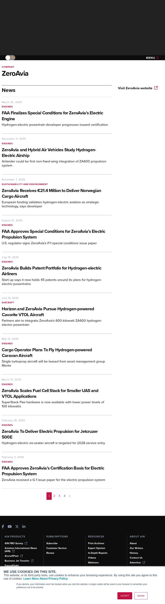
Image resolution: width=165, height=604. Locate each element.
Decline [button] (141, 596)
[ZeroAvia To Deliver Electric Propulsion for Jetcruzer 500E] (55, 434)
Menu (152, 58)
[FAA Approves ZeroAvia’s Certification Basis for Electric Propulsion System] (55, 471)
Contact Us (136, 557)
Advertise (137, 562)
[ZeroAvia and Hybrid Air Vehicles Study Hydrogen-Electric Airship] (55, 153)
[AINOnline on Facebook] (3, 527)
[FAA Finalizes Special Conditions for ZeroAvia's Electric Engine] (55, 116)
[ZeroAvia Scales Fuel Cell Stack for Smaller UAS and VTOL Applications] (55, 394)
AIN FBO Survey (16, 543)
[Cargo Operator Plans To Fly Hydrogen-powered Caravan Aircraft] (55, 353)
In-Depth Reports (97, 552)
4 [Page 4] (64, 496)
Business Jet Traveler (19, 560)
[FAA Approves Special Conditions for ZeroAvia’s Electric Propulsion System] (55, 234)
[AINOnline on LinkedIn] (23, 527)
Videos (92, 557)
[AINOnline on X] (17, 527)
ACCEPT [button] (124, 596)
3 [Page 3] (59, 496)
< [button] (44, 496)
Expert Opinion (96, 548)
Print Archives (96, 543)
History (134, 552)
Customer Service (56, 548)
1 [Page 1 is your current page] (49, 496)
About (133, 543)
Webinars (93, 562)
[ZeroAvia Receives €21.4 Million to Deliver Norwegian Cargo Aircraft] (55, 194)
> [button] (70, 496)
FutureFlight (12, 565)
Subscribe (52, 543)
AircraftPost (14, 556)
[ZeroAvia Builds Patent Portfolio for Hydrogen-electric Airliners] (55, 271)
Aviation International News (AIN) (21, 550)
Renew (50, 552)
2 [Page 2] (54, 496)
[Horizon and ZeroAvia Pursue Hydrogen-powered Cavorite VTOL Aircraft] (55, 312)
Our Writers (136, 548)
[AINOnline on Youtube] (10, 527)
